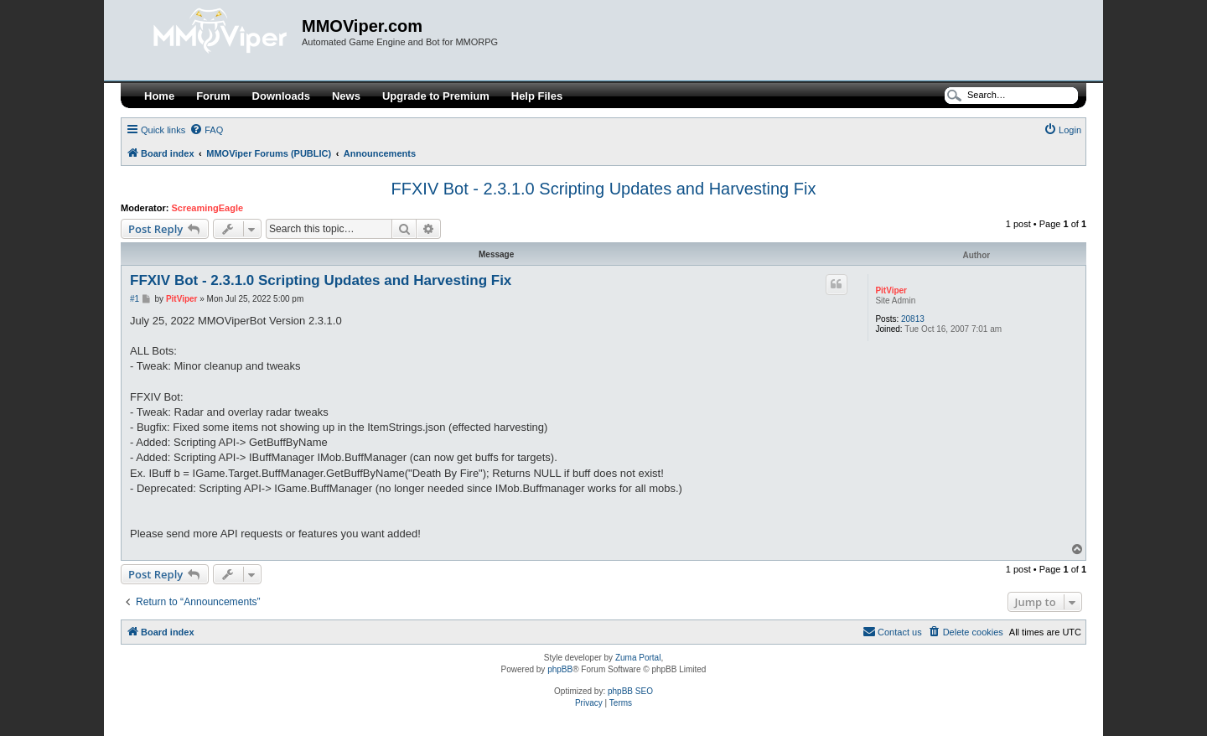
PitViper (891, 290)
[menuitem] (206, 130)
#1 (134, 298)
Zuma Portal (637, 657)
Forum (213, 96)
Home (159, 96)
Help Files (536, 96)
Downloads (281, 96)
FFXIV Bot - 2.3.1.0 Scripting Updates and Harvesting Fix (603, 188)
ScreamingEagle (208, 208)
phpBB (559, 669)
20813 (913, 319)
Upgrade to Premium (436, 96)
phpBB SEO (630, 691)
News (346, 96)
